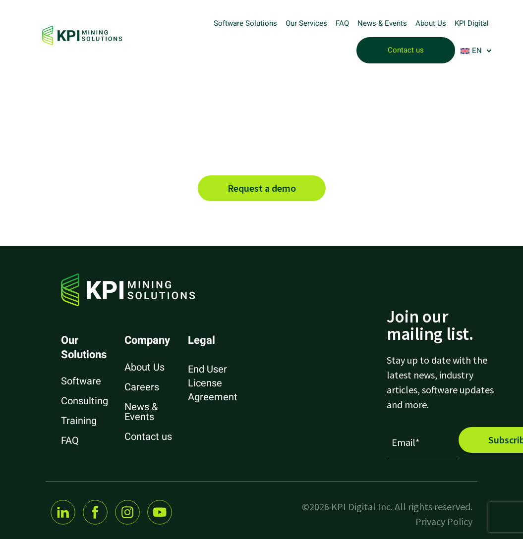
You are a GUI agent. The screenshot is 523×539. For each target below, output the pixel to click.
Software (81, 381)
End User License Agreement (212, 383)
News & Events (382, 23)
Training (79, 421)
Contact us (406, 50)
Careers (141, 387)
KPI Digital (472, 23)
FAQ (342, 23)
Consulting (84, 401)
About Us (430, 23)
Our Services (306, 23)
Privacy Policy (443, 521)
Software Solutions (245, 23)
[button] (476, 50)
